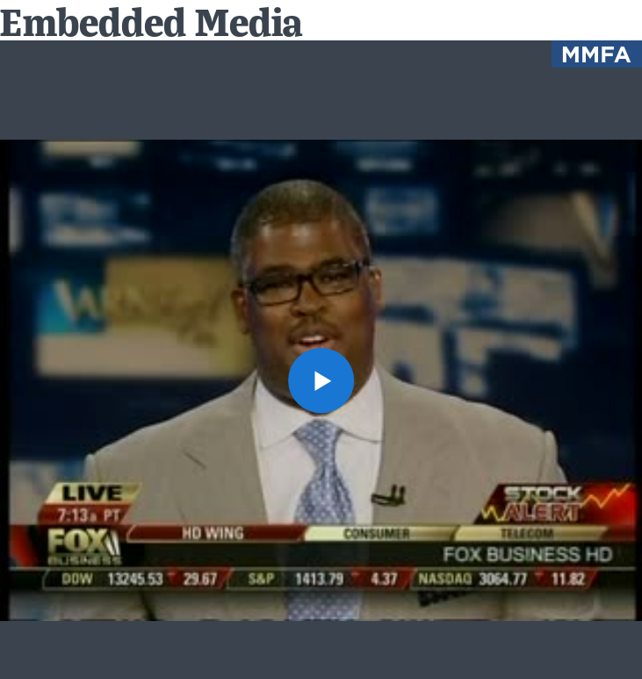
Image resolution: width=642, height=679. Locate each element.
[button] (321, 381)
